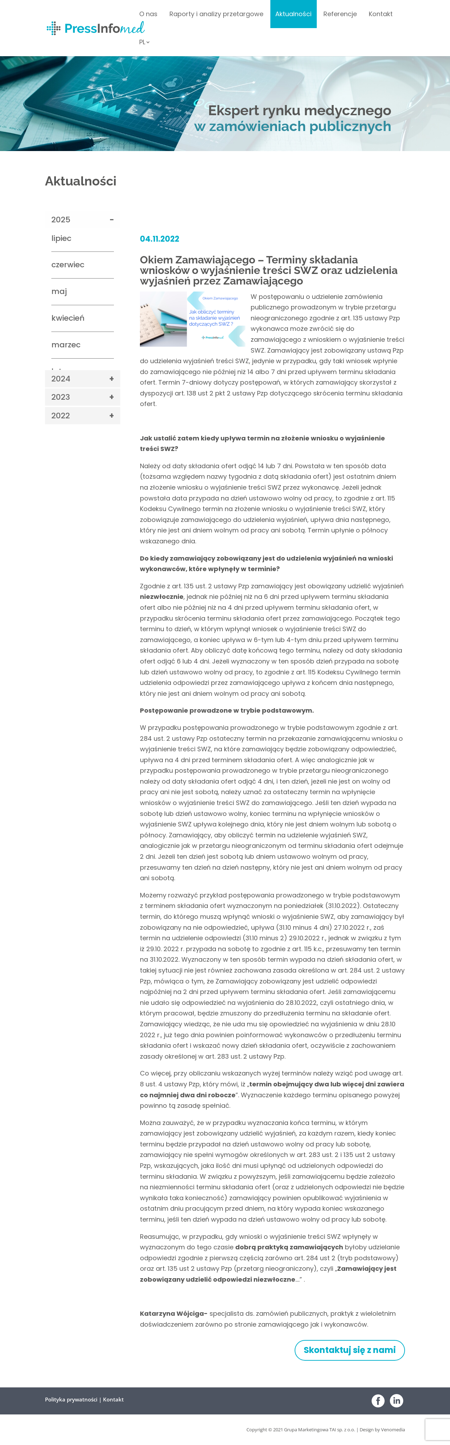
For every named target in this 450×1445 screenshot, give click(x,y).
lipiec (61, 238)
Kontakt (381, 15)
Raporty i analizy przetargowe (216, 15)
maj (59, 291)
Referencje (340, 15)
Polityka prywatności (71, 1399)
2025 (60, 219)
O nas (148, 15)
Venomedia (393, 1429)
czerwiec (67, 264)
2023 (60, 397)
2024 (60, 378)
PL (142, 43)
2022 (60, 415)
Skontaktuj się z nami (350, 1350)
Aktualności (293, 15)
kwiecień (68, 318)
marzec (66, 344)
